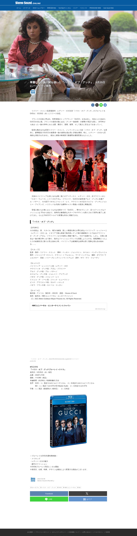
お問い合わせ (86, 532)
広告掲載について (74, 532)
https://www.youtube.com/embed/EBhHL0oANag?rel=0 (68, 335)
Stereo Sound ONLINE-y (45, 93)
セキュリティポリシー (59, 532)
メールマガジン (98, 532)
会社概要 (30, 532)
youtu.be (33, 361)
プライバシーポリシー (42, 532)
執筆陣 (108, 532)
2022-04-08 (41, 91)
